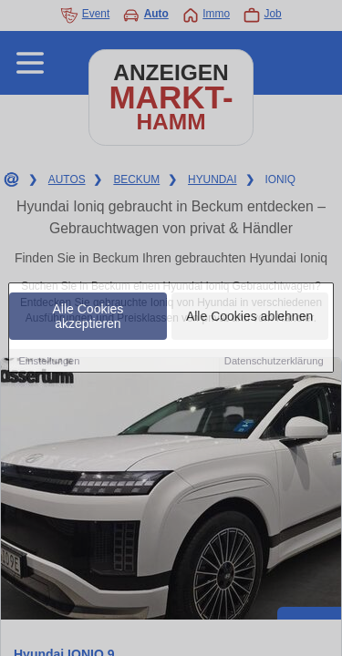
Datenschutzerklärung (274, 360)
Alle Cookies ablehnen (249, 316)
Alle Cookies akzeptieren (88, 316)
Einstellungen (48, 360)
